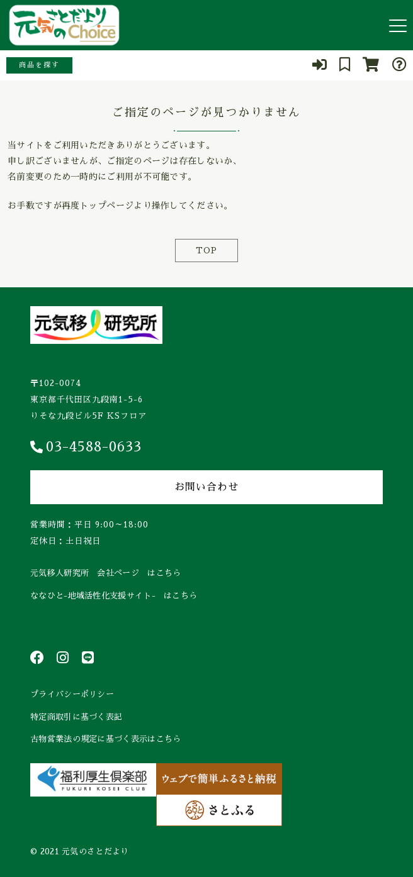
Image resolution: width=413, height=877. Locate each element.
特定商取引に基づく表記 (76, 717)
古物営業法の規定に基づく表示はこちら (105, 739)
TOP (206, 250)
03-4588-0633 (86, 447)
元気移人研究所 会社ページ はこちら (105, 573)
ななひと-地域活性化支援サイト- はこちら (113, 596)
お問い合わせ (206, 487)
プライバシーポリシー (72, 694)
